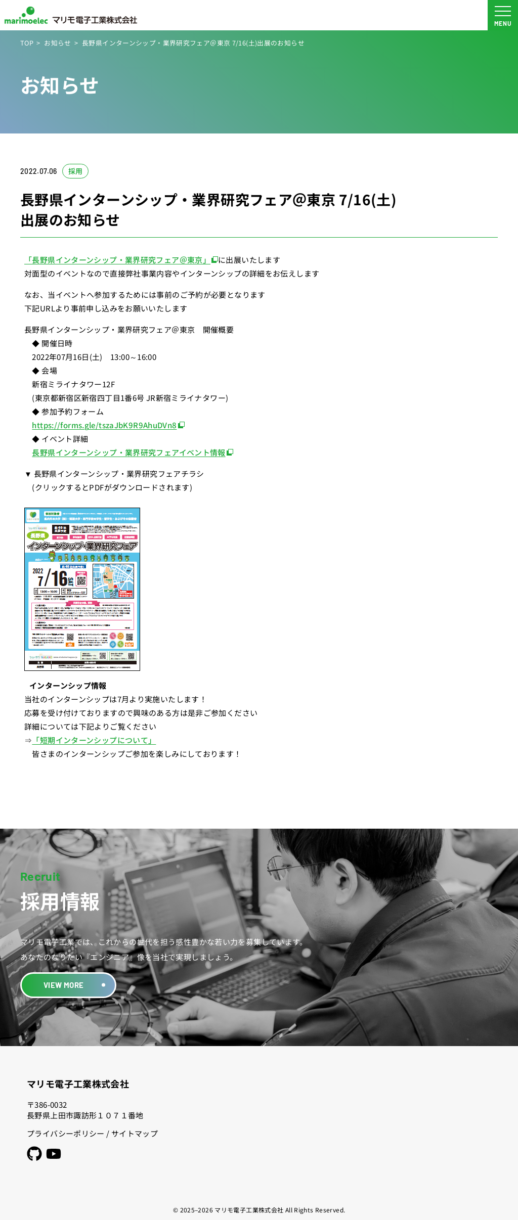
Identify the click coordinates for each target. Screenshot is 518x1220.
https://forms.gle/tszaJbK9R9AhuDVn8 (104, 425)
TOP (26, 43)
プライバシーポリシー (66, 1133)
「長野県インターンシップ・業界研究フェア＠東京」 (117, 259)
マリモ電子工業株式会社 (78, 1083)
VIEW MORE (63, 984)
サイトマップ (134, 1133)
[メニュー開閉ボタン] (503, 15)
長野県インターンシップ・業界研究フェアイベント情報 (128, 452)
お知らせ (57, 43)
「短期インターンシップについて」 (94, 740)
